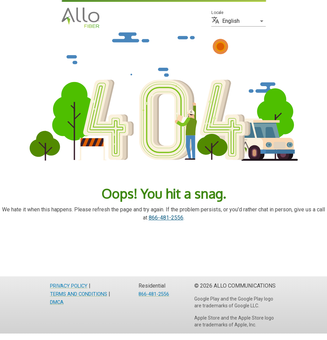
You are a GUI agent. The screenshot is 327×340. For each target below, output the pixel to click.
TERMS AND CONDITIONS (78, 294)
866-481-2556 (166, 217)
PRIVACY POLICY (68, 286)
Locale (217, 12)
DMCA (57, 302)
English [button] (231, 21)
